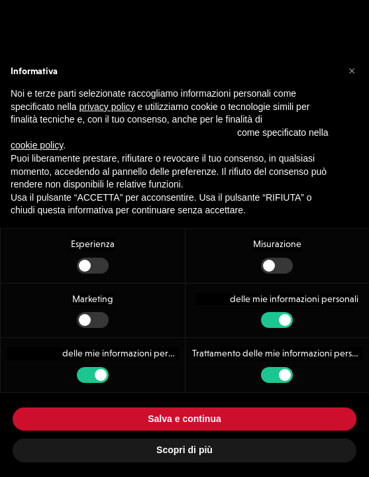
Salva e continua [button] (184, 418)
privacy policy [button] (107, 106)
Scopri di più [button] (184, 450)
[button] (351, 70)
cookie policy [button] (37, 145)
